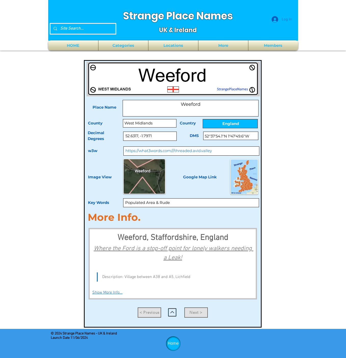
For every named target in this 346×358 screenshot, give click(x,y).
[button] (123, 45)
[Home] (173, 343)
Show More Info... (107, 292)
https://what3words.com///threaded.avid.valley (168, 150)
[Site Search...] (82, 29)
